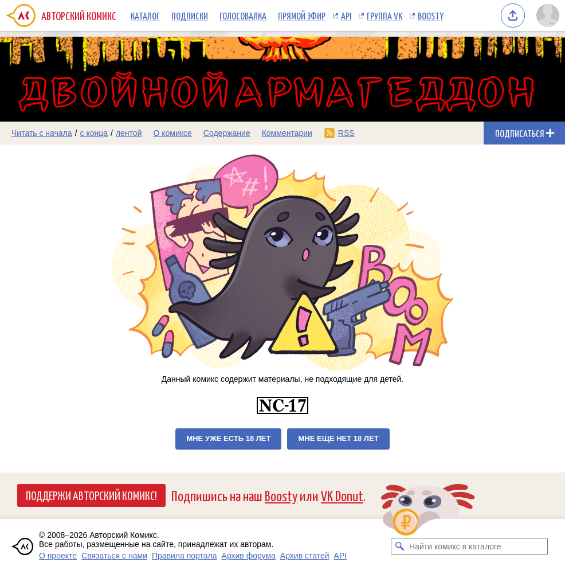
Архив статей (304, 555)
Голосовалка (242, 15)
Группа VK (384, 15)
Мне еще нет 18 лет (338, 438)
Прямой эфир (301, 15)
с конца (94, 133)
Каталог (145, 15)
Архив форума (249, 555)
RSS (346, 133)
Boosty (431, 15)
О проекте (58, 555)
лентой (129, 133)
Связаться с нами (114, 555)
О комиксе (172, 133)
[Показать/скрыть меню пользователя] (547, 15)
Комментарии (287, 133)
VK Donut (342, 495)
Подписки (189, 15)
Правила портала (184, 555)
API (346, 15)
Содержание (226, 133)
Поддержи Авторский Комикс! (91, 494)
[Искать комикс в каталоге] (399, 546)
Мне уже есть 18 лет (228, 438)
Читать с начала (41, 133)
